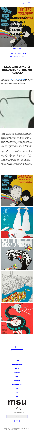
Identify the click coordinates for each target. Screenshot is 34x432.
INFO (17, 396)
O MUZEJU (17, 360)
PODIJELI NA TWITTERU (17, 351)
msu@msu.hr (14, 429)
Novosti (17, 376)
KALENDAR (17, 372)
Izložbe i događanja (17, 364)
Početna (3, 37)
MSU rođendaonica (17, 384)
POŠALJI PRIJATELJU (9, 347)
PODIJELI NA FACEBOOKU (22, 347)
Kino (17, 388)
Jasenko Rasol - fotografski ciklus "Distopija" (17, 58)
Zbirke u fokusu (13, 37)
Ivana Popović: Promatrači (17, 56)
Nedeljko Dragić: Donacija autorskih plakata (17, 51)
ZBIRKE (7, 37)
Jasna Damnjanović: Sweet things (17, 53)
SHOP (17, 392)
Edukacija (17, 380)
